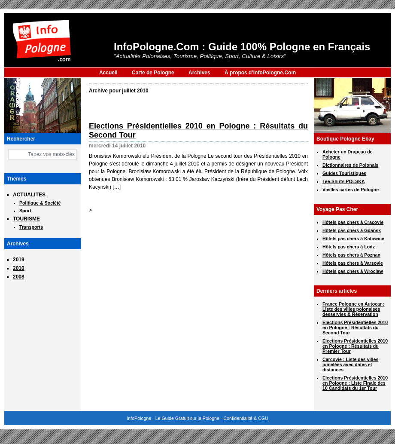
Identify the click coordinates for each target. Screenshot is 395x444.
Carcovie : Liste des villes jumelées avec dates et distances (350, 364)
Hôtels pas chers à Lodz (348, 246)
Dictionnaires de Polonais (350, 165)
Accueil (108, 73)
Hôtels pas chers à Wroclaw (352, 271)
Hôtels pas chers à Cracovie (352, 222)
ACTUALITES (29, 195)
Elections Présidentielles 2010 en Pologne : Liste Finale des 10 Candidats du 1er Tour (355, 383)
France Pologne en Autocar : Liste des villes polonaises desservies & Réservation (353, 309)
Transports (31, 227)
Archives (199, 73)
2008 (18, 277)
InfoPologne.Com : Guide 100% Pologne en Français (242, 46)
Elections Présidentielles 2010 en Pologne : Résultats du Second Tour (355, 327)
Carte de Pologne (153, 73)
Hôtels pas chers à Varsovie (352, 263)
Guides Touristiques (344, 173)
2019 (18, 260)
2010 (18, 268)
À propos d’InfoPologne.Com (260, 73)
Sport (25, 210)
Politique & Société (40, 202)
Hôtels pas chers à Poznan (351, 254)
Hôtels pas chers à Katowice (353, 238)
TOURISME (26, 219)
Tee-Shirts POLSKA (343, 181)
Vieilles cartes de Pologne (350, 189)
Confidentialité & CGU (245, 418)
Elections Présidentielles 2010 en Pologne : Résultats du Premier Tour (355, 346)
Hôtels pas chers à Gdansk (351, 230)
